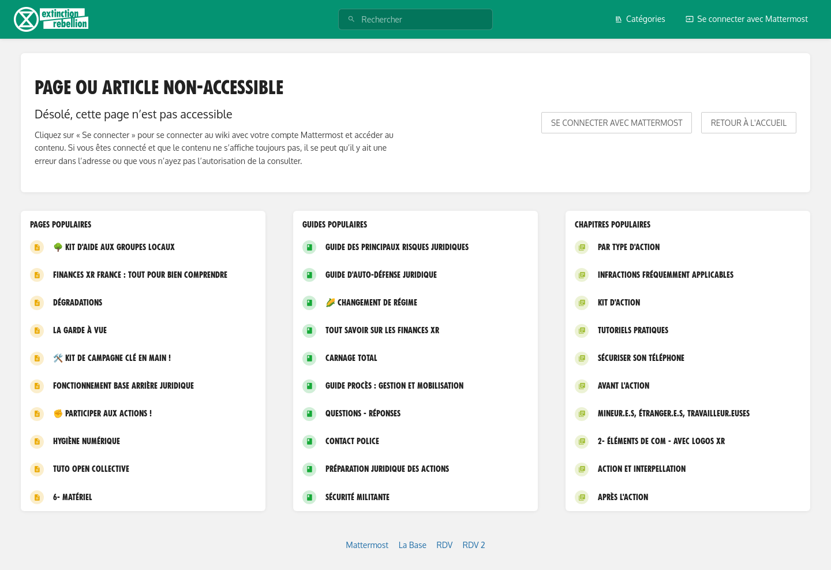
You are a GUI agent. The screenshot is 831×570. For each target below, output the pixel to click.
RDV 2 (474, 545)
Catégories (640, 19)
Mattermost (367, 545)
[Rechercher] (351, 19)
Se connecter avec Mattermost (747, 19)
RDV (445, 545)
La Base (412, 545)
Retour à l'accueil (749, 123)
